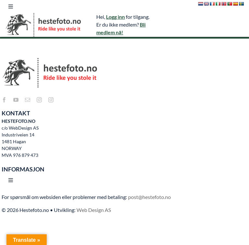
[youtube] (15, 99)
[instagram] (39, 99)
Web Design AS (94, 210)
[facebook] (4, 99)
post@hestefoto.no (149, 197)
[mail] (27, 99)
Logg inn (115, 17)
